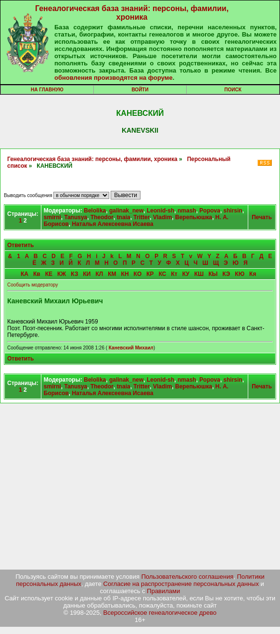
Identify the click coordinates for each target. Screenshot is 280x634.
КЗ (74, 274)
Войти (139, 89)
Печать (262, 217)
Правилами (163, 591)
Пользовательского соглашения (187, 576)
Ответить (20, 245)
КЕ (48, 274)
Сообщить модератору (32, 284)
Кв (36, 274)
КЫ (212, 274)
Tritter (141, 217)
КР (149, 274)
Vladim (162, 217)
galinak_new (126, 210)
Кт (174, 274)
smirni (52, 217)
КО (138, 274)
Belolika (95, 210)
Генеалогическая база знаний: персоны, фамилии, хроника (132, 12)
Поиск (232, 89)
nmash (187, 210)
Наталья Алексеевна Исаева (112, 224)
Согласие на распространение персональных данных (181, 583)
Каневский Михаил (131, 347)
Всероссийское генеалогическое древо (160, 612)
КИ (87, 274)
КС (162, 274)
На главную (47, 89)
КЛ (99, 274)
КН (125, 274)
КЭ (226, 274)
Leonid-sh (160, 210)
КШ (199, 274)
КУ (186, 274)
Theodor (102, 217)
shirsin (232, 210)
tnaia (123, 217)
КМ (112, 274)
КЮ (239, 274)
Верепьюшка (193, 217)
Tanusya (75, 217)
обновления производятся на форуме (113, 77)
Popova (209, 210)
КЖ (61, 274)
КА (24, 274)
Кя (252, 274)
